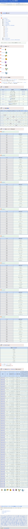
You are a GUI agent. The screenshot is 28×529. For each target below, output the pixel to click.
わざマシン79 (2, 466)
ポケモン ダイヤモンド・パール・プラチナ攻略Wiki (9, 0)
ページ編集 (16, 4)
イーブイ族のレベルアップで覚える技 (9, 25)
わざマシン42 (2, 432)
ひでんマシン (13, 369)
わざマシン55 (2, 445)
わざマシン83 (2, 469)
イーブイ (4, 13)
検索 (11, 4)
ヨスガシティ (10, 79)
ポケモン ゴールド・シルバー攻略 (5, 515)
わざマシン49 (2, 440)
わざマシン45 (2, 437)
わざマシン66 (2, 452)
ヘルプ (13, 4)
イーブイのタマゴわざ (7, 38)
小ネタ (3, 513)
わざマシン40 (2, 428)
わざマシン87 (2, 474)
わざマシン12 (2, 391)
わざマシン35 (2, 425)
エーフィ (6, 32)
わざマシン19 (2, 403)
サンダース (6, 29)
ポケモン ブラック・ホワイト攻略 (14, 515)
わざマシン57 (2, 447)
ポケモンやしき (15, 82)
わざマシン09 (2, 386)
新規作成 (19, 4)
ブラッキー (3, 65)
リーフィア (6, 35)
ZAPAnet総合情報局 (3, 3)
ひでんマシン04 (3, 483)
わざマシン (8, 369)
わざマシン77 (2, 462)
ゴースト (15, 418)
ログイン (26, 4)
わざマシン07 (2, 384)
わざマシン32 (2, 420)
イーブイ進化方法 (6, 22)
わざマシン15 (2, 396)
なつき (11, 98)
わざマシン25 (2, 411)
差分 (21, 4)
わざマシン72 (2, 457)
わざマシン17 (2, 399)
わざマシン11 (2, 389)
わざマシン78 (2, 464)
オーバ (6, 442)
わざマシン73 (2, 459)
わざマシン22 (2, 406)
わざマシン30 (2, 418)
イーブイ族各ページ (6, 19)
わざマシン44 (2, 435)
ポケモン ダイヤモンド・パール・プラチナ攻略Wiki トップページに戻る (11, 506)
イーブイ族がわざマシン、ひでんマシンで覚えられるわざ (12, 39)
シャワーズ (6, 28)
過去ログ (23, 4)
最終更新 (9, 4)
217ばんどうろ (10, 103)
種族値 (8, 108)
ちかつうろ (23, 91)
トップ (5, 4)
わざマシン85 (2, 471)
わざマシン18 (2, 401)
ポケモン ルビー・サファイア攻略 (20, 517)
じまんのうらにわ (4, 82)
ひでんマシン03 (3, 481)
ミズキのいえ (15, 79)
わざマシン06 (2, 382)
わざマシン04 (2, 379)
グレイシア (6, 36)
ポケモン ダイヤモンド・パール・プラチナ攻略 (12, 516)
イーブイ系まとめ (4, 18)
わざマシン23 (2, 408)
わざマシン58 (2, 449)
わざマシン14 (2, 394)
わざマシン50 (2, 442)
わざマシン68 (2, 454)
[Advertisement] (14, 8)
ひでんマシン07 (3, 486)
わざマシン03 (2, 377)
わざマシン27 (2, 413)
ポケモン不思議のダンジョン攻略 (10, 517)
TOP (1, 15)
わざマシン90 (2, 476)
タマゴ (7, 345)
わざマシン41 (2, 430)
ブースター (3, 94)
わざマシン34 (2, 423)
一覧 (6, 4)
